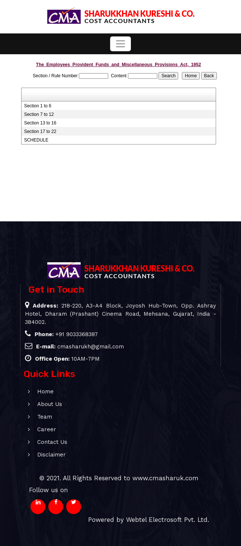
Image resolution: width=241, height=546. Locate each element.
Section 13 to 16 (40, 123)
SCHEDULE (36, 140)
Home (37, 391)
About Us (41, 404)
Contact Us (44, 442)
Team (36, 416)
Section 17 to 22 (40, 131)
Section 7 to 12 (39, 114)
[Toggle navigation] (120, 43)
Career (38, 429)
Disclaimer (43, 454)
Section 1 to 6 (37, 105)
